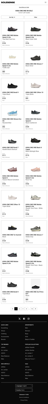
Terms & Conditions (24, 397)
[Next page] (35, 308)
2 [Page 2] (19, 308)
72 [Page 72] (32, 308)
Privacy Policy (24, 400)
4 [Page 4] (26, 308)
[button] (45, 2)
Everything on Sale (24, 7)
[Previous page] (12, 308)
